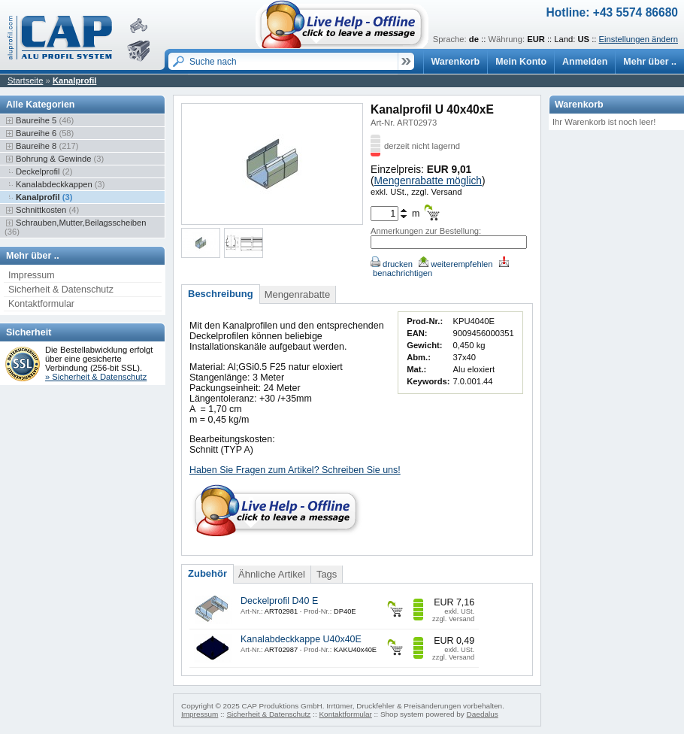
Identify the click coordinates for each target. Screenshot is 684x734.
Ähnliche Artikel (271, 574)
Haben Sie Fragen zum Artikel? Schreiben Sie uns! (295, 470)
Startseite (25, 80)
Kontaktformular (41, 304)
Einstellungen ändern (638, 39)
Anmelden (584, 61)
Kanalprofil (75, 80)
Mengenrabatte (297, 294)
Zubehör (207, 573)
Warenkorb (455, 61)
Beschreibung (220, 293)
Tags (326, 574)
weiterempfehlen (455, 263)
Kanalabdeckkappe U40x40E (301, 639)
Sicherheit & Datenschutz (60, 289)
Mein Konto (520, 61)
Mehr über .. (649, 61)
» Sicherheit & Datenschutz (96, 376)
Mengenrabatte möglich (428, 181)
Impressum (31, 275)
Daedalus (482, 714)
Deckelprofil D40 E (279, 601)
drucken (392, 263)
